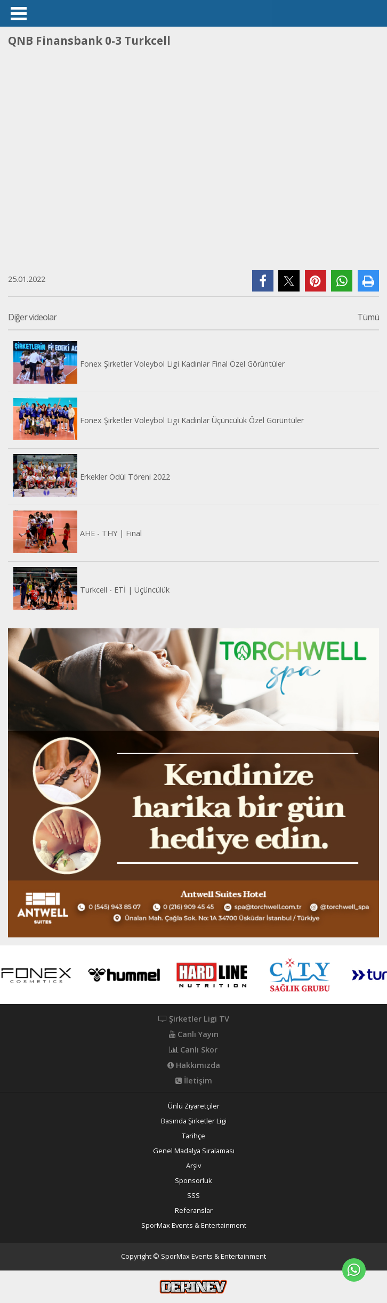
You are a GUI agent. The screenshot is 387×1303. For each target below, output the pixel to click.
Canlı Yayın (194, 1034)
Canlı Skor (193, 1050)
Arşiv (193, 1165)
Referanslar (194, 1210)
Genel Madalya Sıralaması (194, 1150)
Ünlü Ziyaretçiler (194, 1106)
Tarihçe (193, 1135)
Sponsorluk (193, 1180)
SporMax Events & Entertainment (193, 1225)
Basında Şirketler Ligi (194, 1121)
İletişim (193, 1081)
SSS (193, 1195)
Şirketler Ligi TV (193, 1019)
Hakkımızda (193, 1065)
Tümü (368, 317)
